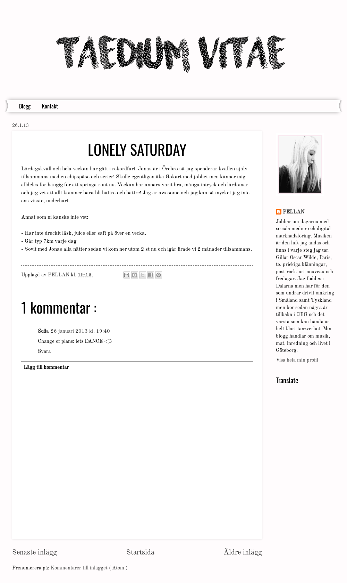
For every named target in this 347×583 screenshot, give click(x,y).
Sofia (43, 331)
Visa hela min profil (297, 360)
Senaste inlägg (34, 552)
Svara (44, 351)
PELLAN (293, 212)
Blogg (25, 106)
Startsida (140, 552)
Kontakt (50, 106)
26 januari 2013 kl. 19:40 (80, 331)
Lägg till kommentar (46, 367)
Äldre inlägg (242, 552)
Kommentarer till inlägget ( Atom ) (89, 568)
